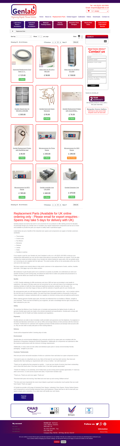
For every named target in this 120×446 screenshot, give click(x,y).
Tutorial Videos (23, 397)
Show (35, 36)
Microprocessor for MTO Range (22, 188)
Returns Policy (104, 432)
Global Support (72, 17)
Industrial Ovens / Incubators (31, 24)
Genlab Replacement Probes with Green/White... (72, 110)
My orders (15, 426)
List (82, 36)
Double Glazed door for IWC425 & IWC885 (22, 110)
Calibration (81, 17)
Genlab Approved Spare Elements (46, 110)
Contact (63, 441)
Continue (56, 441)
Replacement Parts (59, 17)
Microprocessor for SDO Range (71, 149)
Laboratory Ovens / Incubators (17, 24)
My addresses (16, 431)
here (25, 268)
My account (17, 423)
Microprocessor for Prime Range (47, 149)
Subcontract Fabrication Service (102, 24)
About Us (48, 17)
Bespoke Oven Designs (74, 23)
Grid (79, 36)
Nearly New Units (88, 23)
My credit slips (16, 429)
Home (41, 17)
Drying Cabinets (60, 23)
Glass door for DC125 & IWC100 (46, 70)
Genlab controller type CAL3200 (47, 188)
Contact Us (105, 17)
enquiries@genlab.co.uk (100, 8)
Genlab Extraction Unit (72, 187)
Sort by (13, 36)
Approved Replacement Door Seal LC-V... (22, 70)
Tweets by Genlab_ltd (91, 93)
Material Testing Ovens (46, 23)
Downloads (96, 17)
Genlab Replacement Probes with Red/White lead (22, 149)
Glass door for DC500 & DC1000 (71, 70)
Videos (88, 17)
